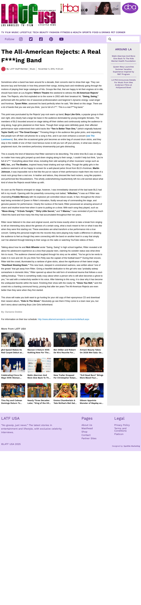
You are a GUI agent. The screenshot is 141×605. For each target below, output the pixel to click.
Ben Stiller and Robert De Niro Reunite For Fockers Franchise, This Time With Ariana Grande (65, 351)
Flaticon (118, 434)
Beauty (44, 32)
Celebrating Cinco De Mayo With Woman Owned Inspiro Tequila (12, 376)
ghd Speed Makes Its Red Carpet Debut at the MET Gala (11, 351)
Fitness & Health (70, 32)
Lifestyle (26, 32)
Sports (86, 32)
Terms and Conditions (120, 429)
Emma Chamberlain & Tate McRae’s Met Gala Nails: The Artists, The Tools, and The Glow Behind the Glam (65, 401)
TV (2, 32)
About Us (86, 425)
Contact (86, 435)
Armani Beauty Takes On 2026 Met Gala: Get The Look (91, 351)
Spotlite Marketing (132, 446)
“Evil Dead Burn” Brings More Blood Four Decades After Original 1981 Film (91, 376)
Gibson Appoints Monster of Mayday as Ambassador (90, 401)
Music (15, 32)
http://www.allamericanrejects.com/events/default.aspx (63, 319)
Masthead (87, 428)
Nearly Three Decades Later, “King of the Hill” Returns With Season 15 (39, 401)
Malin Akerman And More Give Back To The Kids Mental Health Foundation (38, 376)
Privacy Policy (122, 425)
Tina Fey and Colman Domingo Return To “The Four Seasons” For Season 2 (13, 401)
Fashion (54, 32)
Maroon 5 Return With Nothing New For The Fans (38, 351)
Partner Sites (88, 438)
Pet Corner (118, 32)
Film (8, 32)
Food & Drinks (101, 32)
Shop (84, 431)
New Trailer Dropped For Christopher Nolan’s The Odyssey (65, 376)
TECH (36, 32)
